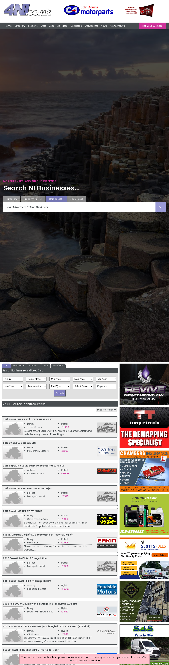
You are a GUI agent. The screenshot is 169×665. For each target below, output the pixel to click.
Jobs (51, 26)
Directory (20, 26)
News (104, 26)
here (71, 660)
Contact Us (91, 26)
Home (8, 26)
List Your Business (152, 26)
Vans (46, 365)
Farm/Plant (58, 365)
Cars (43, 26)
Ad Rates (62, 26)
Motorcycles (19, 365)
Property (33, 26)
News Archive (117, 26)
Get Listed (76, 26)
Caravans (34, 365)
